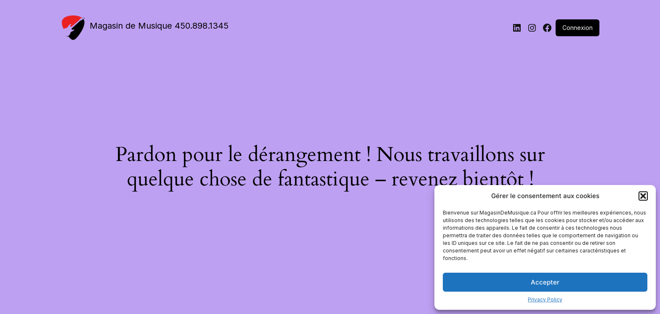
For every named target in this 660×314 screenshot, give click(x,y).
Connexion (577, 27)
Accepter (545, 282)
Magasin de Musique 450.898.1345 (159, 26)
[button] (643, 196)
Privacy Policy (545, 299)
